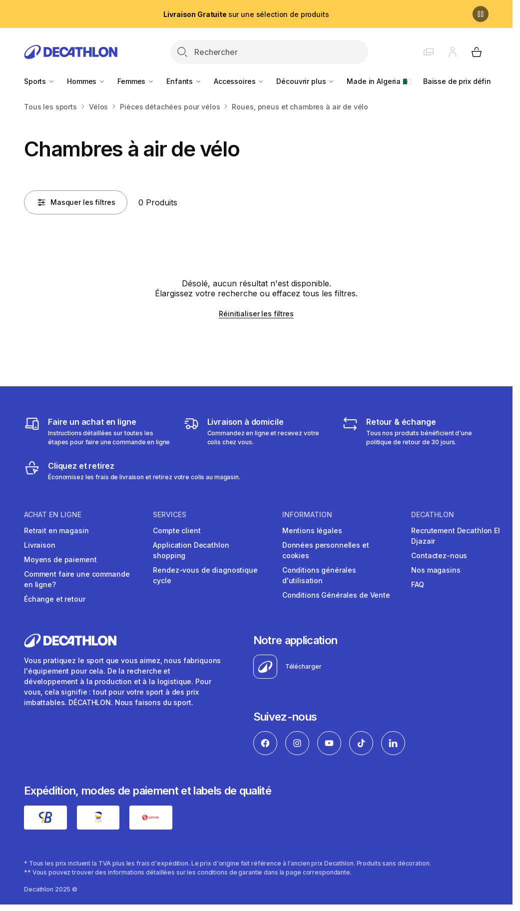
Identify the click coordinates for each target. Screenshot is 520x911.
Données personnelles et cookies (325, 550)
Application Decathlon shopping (191, 550)
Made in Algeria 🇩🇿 (379, 81)
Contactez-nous (439, 555)
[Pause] (481, 14)
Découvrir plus (305, 81)
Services (169, 515)
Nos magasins (435, 570)
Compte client (176, 530)
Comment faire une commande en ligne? (76, 579)
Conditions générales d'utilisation (319, 575)
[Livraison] (256, 431)
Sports (39, 81)
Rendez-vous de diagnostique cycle (205, 575)
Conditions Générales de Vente (336, 595)
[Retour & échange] (415, 431)
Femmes (135, 81)
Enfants (184, 81)
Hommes (86, 81)
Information (307, 515)
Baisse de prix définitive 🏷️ (469, 81)
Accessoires (239, 81)
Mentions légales (312, 530)
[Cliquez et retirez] (132, 471)
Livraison (39, 545)
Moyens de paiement (60, 559)
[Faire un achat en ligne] (97, 431)
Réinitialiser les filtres (256, 313)
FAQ (417, 584)
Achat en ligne (52, 515)
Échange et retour (54, 599)
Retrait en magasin (56, 530)
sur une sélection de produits (246, 14)
